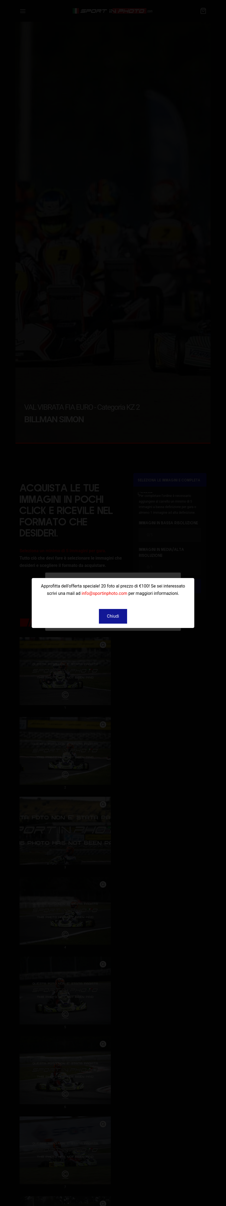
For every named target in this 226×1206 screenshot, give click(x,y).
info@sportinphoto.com (104, 593)
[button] (113, 616)
